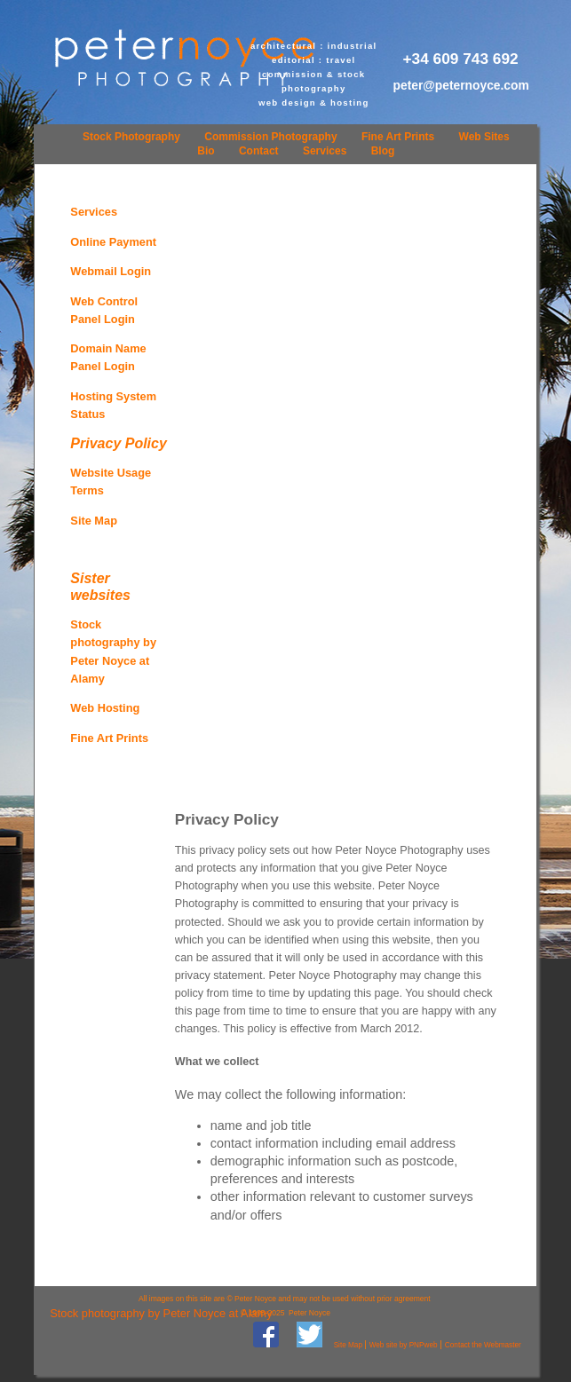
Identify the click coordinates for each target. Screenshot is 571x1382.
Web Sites (484, 136)
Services (324, 151)
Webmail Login (110, 271)
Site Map (93, 520)
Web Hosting (104, 708)
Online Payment (113, 242)
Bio (205, 151)
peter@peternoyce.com (461, 85)
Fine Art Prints (397, 136)
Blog (383, 151)
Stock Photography (131, 136)
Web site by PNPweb (403, 1345)
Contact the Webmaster (483, 1345)
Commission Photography (270, 136)
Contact (259, 151)
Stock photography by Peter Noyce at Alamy (161, 1313)
